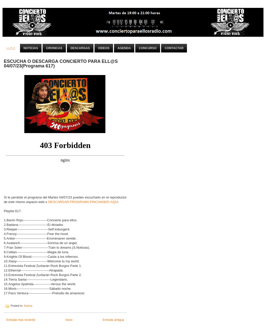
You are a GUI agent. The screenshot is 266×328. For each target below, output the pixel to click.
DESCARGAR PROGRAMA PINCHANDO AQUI (83, 202)
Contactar (174, 48)
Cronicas (54, 48)
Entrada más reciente (20, 320)
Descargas (80, 48)
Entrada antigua (113, 320)
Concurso (148, 48)
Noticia (28, 305)
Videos (103, 48)
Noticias (31, 48)
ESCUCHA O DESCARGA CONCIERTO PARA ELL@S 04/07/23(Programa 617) (61, 63)
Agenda (124, 48)
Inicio (10, 48)
